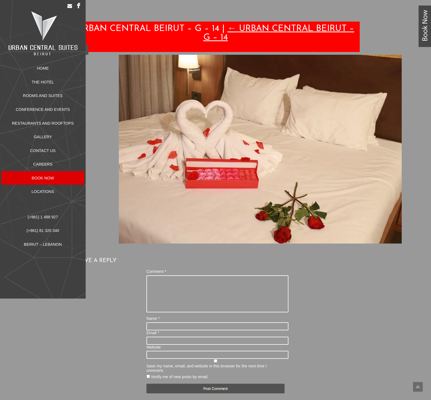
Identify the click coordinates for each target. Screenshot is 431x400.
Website (153, 354)
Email (152, 339)
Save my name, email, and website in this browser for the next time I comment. (206, 374)
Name (153, 325)
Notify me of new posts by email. (179, 383)
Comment (156, 271)
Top (418, 387)
